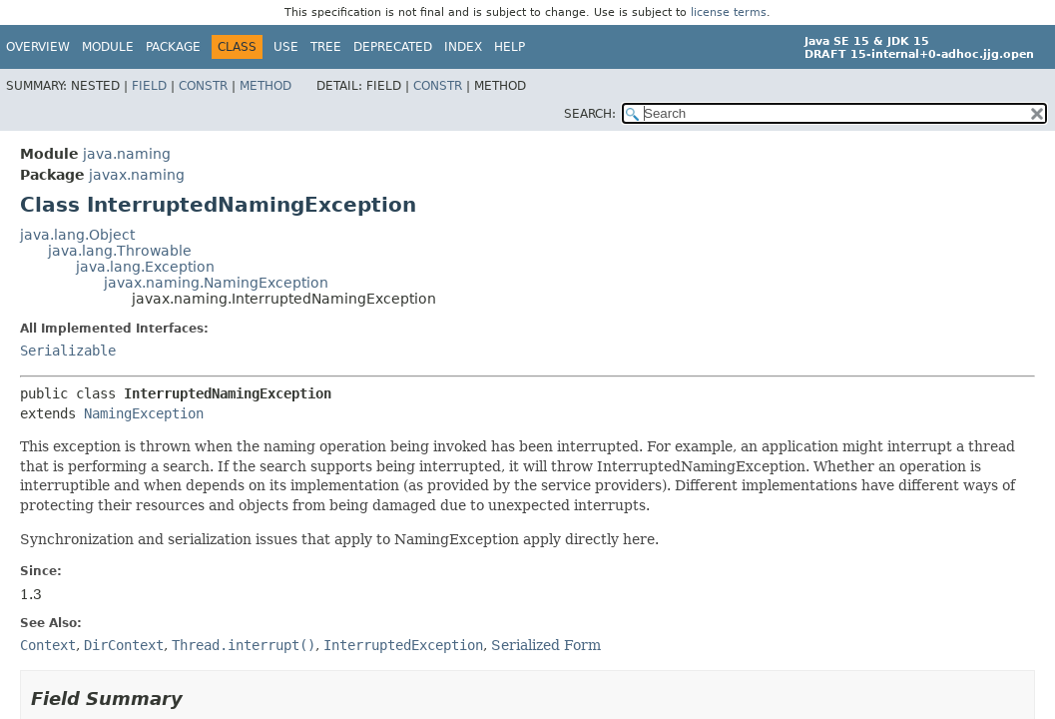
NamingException (144, 413)
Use (285, 47)
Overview (38, 47)
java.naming (127, 154)
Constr (203, 86)
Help (509, 47)
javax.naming (137, 175)
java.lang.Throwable (120, 251)
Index (463, 47)
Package (173, 47)
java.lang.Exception (145, 267)
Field (149, 86)
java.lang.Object (77, 235)
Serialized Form (546, 645)
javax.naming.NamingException (216, 283)
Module (108, 47)
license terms (729, 12)
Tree (325, 47)
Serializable (68, 351)
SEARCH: (590, 114)
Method (265, 86)
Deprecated (392, 47)
